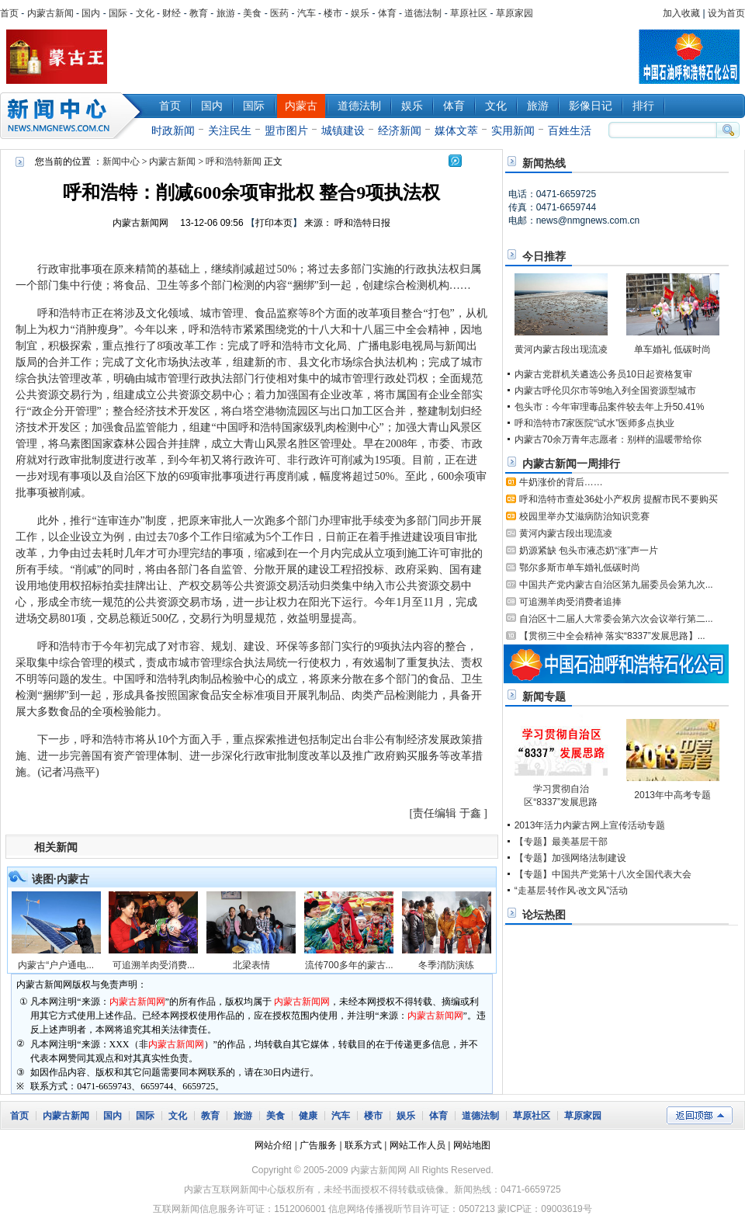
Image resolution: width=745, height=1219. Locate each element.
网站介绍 (273, 1145)
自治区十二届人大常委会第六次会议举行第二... (616, 618)
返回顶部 (700, 1115)
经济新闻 (399, 130)
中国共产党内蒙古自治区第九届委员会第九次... (616, 584)
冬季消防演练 (446, 965)
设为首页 (726, 13)
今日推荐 (544, 256)
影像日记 (590, 105)
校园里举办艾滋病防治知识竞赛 (584, 516)
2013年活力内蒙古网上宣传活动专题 (590, 825)
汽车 (306, 13)
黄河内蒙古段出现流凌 (561, 349)
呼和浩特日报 (362, 222)
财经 (171, 13)
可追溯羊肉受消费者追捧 (570, 601)
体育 (387, 13)
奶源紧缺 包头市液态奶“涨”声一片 (588, 550)
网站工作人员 (417, 1145)
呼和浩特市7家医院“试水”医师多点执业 (595, 423)
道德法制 (423, 13)
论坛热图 (544, 914)
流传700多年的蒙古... (349, 965)
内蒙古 (301, 105)
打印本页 (274, 222)
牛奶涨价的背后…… (561, 482)
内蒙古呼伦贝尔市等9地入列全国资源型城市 (606, 390)
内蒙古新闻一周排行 (571, 463)
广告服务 (318, 1145)
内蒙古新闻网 (140, 222)
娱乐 (360, 13)
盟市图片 (286, 130)
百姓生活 (569, 130)
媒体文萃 (456, 130)
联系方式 (363, 1145)
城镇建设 (343, 130)
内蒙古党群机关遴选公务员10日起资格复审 (603, 374)
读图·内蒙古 (60, 879)
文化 (145, 13)
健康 (308, 1115)
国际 (118, 13)
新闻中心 (73, 115)
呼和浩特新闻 (234, 161)
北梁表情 (251, 965)
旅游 (226, 13)
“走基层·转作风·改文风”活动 (572, 890)
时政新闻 (173, 130)
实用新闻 (513, 130)
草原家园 (514, 13)
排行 (643, 105)
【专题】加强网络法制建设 (570, 858)
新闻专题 (544, 696)
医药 (279, 13)
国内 (90, 13)
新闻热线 (544, 163)
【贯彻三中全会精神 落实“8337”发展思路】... (612, 635)
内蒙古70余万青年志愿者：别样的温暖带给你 (608, 439)
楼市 (333, 13)
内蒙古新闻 (50, 13)
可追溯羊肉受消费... (154, 965)
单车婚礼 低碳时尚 (672, 349)
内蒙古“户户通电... (56, 965)
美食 (252, 13)
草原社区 (468, 13)
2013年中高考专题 (672, 795)
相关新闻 (56, 847)
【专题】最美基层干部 (561, 841)
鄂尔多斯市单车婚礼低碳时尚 (579, 567)
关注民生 (229, 130)
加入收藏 (681, 13)
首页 (9, 13)
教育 (198, 13)
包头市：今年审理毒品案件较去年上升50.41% (610, 406)
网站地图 (471, 1145)
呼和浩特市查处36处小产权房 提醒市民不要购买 (619, 499)
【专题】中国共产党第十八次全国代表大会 (603, 874)
